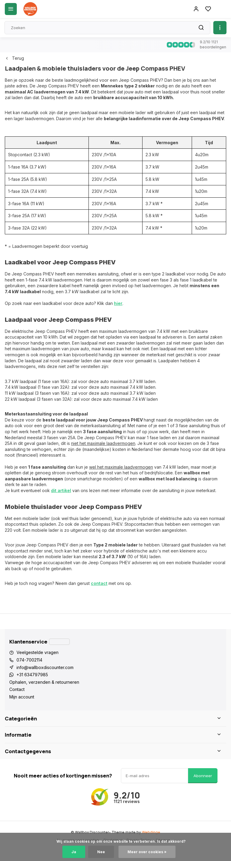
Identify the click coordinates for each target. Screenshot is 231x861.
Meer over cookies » (147, 852)
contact (99, 583)
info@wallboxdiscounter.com (45, 667)
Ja (73, 852)
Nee (101, 852)
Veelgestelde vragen (37, 652)
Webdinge (151, 832)
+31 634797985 (32, 674)
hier (118, 303)
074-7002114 (29, 659)
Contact (17, 689)
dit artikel (61, 490)
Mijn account (21, 696)
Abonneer (203, 775)
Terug (14, 58)
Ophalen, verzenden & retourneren (44, 682)
